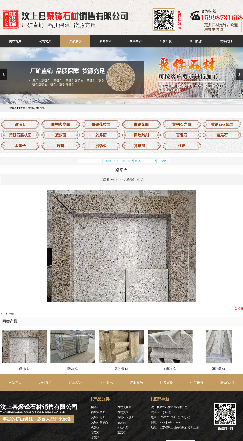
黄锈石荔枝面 (20, 135)
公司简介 (45, 41)
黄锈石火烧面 (222, 124)
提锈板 (101, 146)
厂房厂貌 (166, 41)
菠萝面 (60, 135)
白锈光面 (141, 124)
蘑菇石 (222, 135)
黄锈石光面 (181, 124)
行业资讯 (106, 382)
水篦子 (20, 146)
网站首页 (15, 41)
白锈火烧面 (60, 124)
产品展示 (75, 41)
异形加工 (141, 146)
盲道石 (181, 135)
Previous (3, 74)
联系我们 (226, 41)
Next (239, 74)
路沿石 (20, 124)
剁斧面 (101, 135)
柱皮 (181, 146)
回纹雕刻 (141, 135)
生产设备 (197, 382)
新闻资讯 (105, 41)
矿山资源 (196, 41)
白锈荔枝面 (101, 124)
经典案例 (136, 41)
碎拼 (60, 146)
